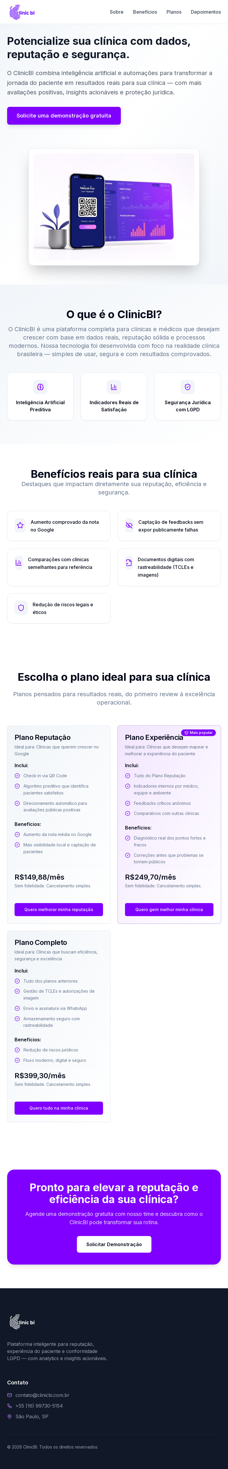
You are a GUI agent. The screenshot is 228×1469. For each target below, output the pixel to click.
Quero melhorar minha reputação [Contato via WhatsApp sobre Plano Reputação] (58, 909)
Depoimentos (206, 12)
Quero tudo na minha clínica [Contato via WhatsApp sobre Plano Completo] (58, 1108)
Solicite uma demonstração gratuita (64, 115)
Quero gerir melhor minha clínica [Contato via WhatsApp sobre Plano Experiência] (169, 909)
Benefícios (145, 12)
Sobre (117, 12)
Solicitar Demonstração (114, 1244)
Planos (174, 12)
